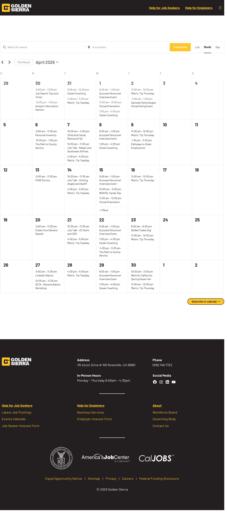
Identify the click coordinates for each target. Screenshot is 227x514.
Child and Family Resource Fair (76, 136)
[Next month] (9, 62)
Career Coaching (76, 93)
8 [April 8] (100, 124)
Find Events (180, 47)
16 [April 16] (133, 169)
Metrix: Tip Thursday (142, 93)
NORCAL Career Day (110, 193)
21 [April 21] (69, 219)
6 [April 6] (36, 124)
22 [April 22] (101, 219)
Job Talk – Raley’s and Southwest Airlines (79, 149)
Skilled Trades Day (141, 230)
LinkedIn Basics (44, 275)
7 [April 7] (68, 124)
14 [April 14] (69, 169)
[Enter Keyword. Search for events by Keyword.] (42, 47)
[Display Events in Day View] (218, 47)
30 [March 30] (37, 83)
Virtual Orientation (109, 106)
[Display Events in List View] (197, 47)
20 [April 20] (37, 219)
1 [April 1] (100, 83)
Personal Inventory (45, 135)
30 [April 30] (133, 265)
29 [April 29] (101, 265)
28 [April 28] (69, 265)
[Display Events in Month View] (207, 47)
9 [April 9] (132, 124)
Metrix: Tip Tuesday (78, 102)
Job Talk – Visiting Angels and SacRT (77, 182)
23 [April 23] (133, 219)
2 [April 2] (132, 83)
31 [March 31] (69, 83)
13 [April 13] (37, 169)
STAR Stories (42, 180)
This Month (23, 62)
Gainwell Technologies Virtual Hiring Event (143, 104)
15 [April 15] (101, 169)
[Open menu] (220, 8)
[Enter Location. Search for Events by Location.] (127, 47)
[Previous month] (2, 62)
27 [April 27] (37, 265)
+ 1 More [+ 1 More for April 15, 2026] (103, 210)
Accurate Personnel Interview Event (110, 136)
